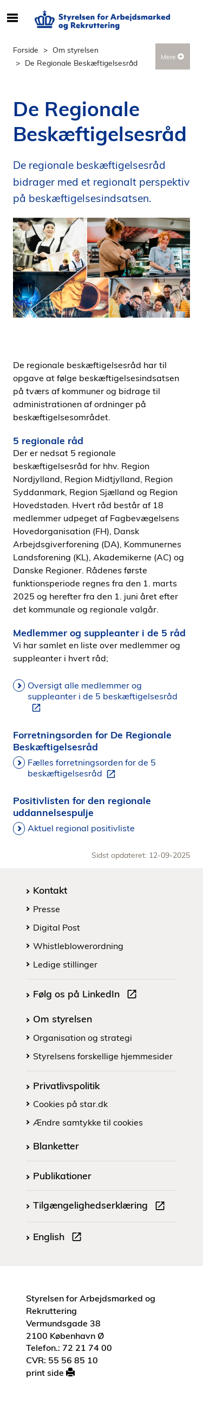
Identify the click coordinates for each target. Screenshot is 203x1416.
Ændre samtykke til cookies (88, 1122)
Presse (46, 908)
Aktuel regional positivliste (81, 828)
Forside (25, 49)
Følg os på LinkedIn (87, 995)
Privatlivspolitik (66, 1085)
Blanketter (56, 1146)
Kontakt (50, 890)
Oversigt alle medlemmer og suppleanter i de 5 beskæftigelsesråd (103, 696)
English (59, 1238)
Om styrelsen (76, 49)
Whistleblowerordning (78, 945)
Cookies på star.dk (70, 1103)
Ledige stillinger (65, 964)
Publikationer (62, 1175)
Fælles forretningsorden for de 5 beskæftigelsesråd (92, 768)
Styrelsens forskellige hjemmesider (103, 1056)
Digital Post (56, 927)
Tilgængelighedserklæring (101, 1206)
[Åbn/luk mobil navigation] (12, 18)
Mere (172, 57)
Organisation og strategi (82, 1037)
